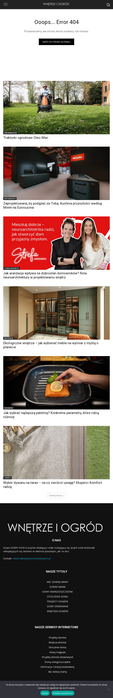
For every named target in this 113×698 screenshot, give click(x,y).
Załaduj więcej (56, 495)
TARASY (7, 478)
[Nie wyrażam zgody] (109, 689)
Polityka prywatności (63, 693)
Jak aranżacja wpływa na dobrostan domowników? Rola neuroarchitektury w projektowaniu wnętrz (45, 275)
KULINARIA (8, 408)
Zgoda (45, 693)
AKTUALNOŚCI (10, 198)
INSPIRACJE (8, 338)
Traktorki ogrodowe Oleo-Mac (25, 138)
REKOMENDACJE (10, 133)
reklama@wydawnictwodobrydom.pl (32, 558)
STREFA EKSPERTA (11, 268)
